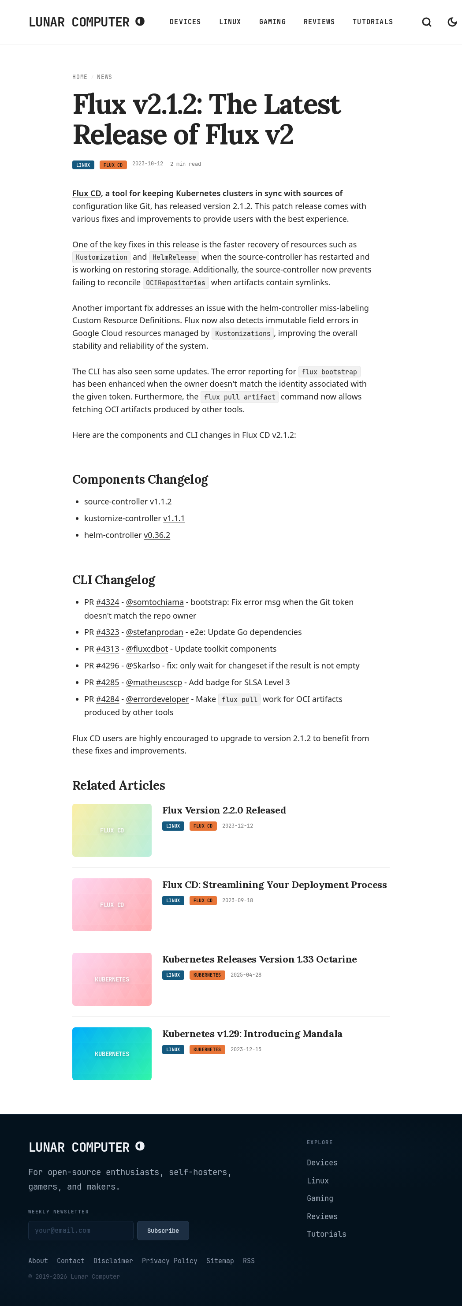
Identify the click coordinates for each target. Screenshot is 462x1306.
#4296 (107, 665)
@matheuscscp (154, 682)
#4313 (107, 648)
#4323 (107, 632)
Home (80, 77)
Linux (230, 22)
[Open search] (427, 22)
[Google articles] (85, 333)
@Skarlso (143, 665)
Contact (71, 1261)
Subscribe (163, 1231)
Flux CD (86, 193)
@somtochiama (155, 602)
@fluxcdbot (147, 648)
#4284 (107, 699)
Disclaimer (113, 1261)
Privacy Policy (169, 1261)
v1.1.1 (174, 518)
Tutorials (373, 22)
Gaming (272, 22)
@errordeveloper (157, 699)
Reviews (319, 22)
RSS (249, 1261)
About (38, 1261)
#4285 (107, 682)
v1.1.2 (161, 501)
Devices (185, 22)
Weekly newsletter (58, 1212)
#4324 (107, 602)
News (104, 77)
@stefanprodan (154, 632)
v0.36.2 (157, 535)
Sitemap (220, 1261)
